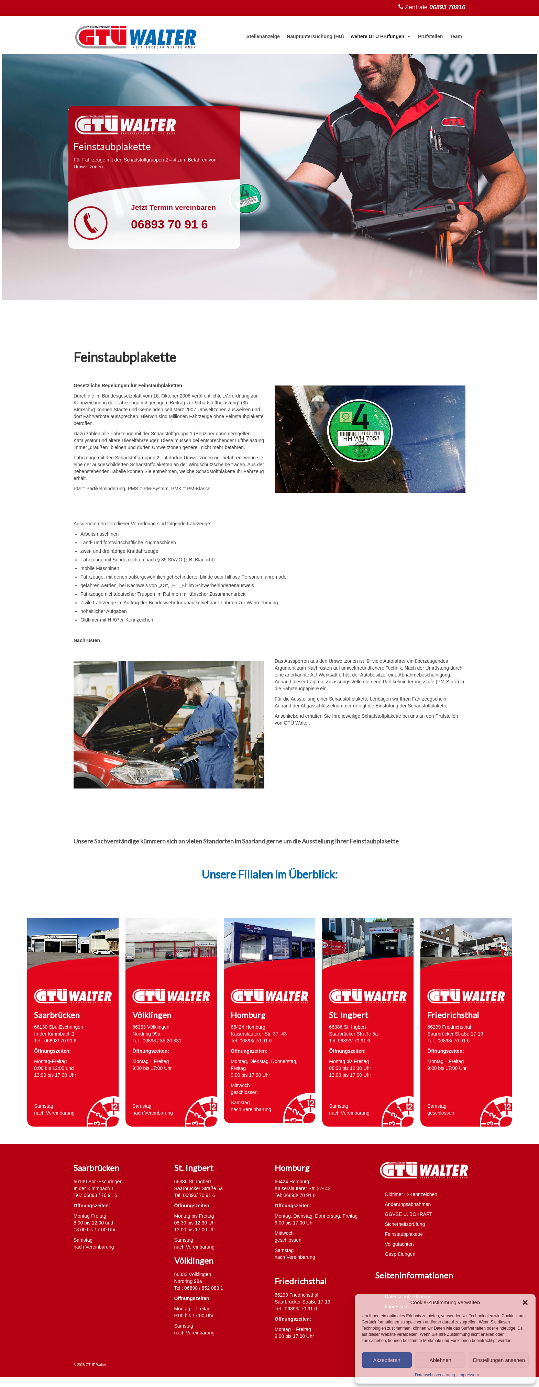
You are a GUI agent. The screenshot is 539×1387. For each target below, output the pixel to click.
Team (456, 36)
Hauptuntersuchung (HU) (315, 36)
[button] (525, 1302)
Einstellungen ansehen (499, 1360)
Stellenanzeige (263, 36)
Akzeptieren (386, 1360)
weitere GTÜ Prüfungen (381, 36)
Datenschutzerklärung (435, 1375)
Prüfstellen (430, 36)
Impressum (469, 1375)
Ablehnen (440, 1360)
